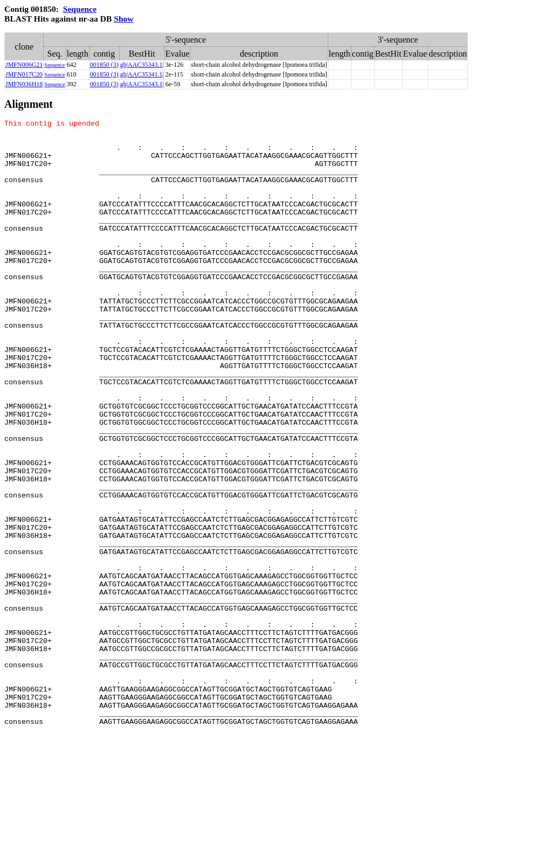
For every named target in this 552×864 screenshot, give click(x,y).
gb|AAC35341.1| (142, 74)
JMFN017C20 (24, 74)
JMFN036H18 (24, 84)
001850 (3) (104, 64)
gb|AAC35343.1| (142, 64)
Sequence (79, 8)
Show (123, 18)
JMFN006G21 (24, 64)
